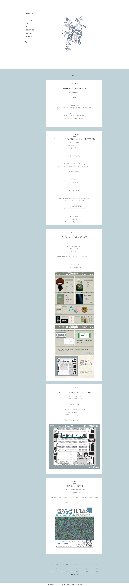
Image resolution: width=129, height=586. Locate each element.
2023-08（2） (74, 574)
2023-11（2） (74, 571)
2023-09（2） (94, 571)
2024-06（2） (54, 568)
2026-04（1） (54, 564)
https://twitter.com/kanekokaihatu (75, 208)
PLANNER (30, 30)
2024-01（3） (54, 571)
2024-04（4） (74, 568)
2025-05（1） (74, 564)
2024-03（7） (84, 568)
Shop (28, 23)
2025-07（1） (64, 564)
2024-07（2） (94, 564)
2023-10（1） (84, 571)
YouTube (29, 20)
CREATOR (30, 26)
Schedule (29, 13)
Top (27, 7)
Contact (29, 36)
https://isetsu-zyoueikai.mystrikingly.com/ (77, 198)
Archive (29, 17)
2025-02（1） (84, 564)
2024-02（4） (94, 568)
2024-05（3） (64, 568)
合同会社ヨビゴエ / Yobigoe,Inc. (60, 584)
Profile (28, 33)
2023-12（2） (64, 571)
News (28, 10)
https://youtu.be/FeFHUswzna (78, 200)
